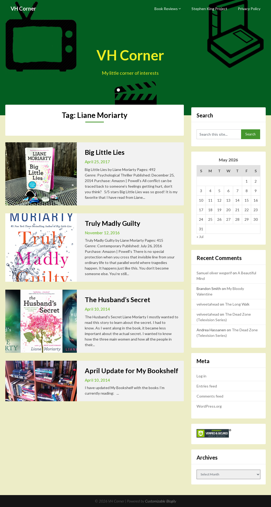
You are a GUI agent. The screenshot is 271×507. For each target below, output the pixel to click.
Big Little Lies (105, 152)
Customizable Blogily (160, 501)
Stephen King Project (209, 8)
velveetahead (208, 304)
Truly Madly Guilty (112, 223)
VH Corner (23, 8)
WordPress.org (209, 406)
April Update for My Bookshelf (131, 370)
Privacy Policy (249, 8)
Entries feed (207, 386)
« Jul (200, 236)
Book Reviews (166, 8)
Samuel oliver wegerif (214, 273)
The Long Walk (237, 304)
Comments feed (210, 396)
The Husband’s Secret (117, 299)
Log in (201, 376)
